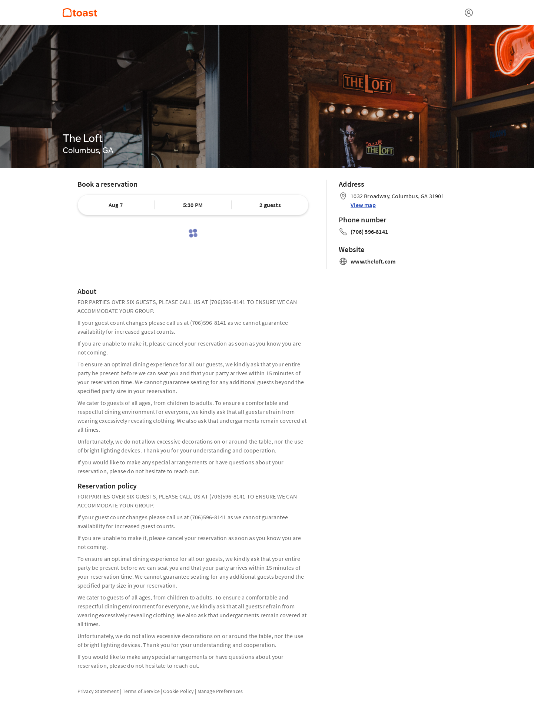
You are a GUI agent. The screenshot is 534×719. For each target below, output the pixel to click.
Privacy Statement (98, 691)
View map (363, 205)
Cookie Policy (178, 691)
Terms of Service (141, 691)
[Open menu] (468, 12)
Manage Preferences (220, 691)
